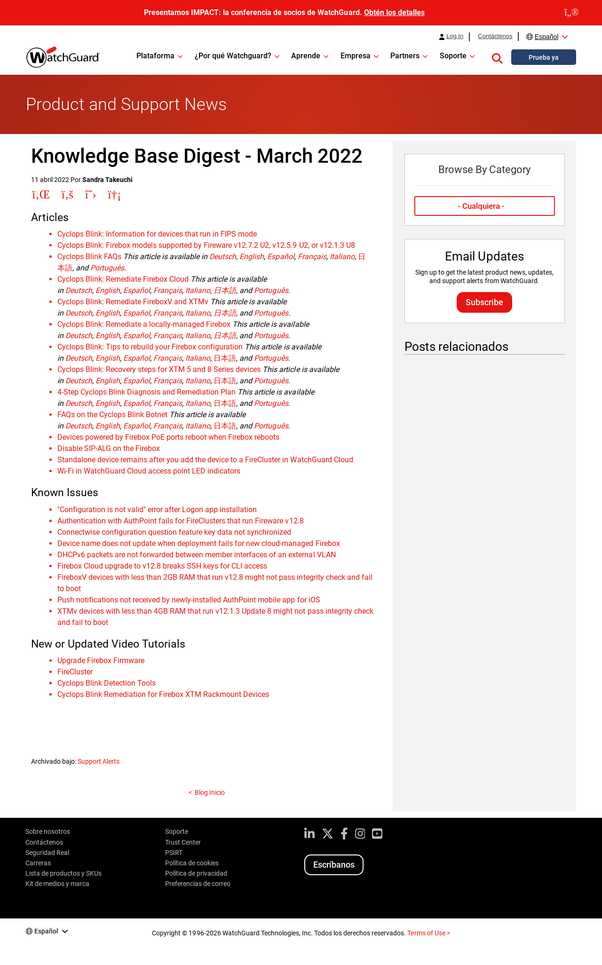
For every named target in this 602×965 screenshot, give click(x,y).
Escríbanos (334, 865)
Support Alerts (98, 761)
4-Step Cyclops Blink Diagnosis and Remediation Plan (146, 392)
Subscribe (484, 302)
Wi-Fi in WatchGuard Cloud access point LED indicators (149, 471)
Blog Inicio (210, 792)
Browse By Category (484, 169)
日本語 (225, 358)
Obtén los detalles (394, 12)
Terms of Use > (428, 933)
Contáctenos (495, 36)
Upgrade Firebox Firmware (100, 660)
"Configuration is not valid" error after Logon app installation (157, 509)
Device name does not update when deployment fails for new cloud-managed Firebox (198, 543)
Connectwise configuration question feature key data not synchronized (174, 532)
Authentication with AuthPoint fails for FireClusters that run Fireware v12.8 (180, 520)
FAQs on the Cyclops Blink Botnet (112, 414)
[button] (497, 57)
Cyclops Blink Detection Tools (106, 683)
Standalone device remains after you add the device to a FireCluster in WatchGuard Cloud (205, 459)
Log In (454, 36)
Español (547, 36)
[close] (572, 12)
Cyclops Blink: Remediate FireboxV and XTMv (133, 301)
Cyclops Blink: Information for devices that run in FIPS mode (157, 233)
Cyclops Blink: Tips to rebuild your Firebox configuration (150, 346)
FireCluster (75, 671)
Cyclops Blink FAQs (89, 256)
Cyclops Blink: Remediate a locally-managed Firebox (144, 324)
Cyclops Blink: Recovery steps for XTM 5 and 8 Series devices (159, 369)
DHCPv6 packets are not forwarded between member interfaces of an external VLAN (196, 554)
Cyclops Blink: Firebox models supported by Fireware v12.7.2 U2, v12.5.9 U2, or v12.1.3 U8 (206, 245)
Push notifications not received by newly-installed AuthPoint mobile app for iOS (188, 599)
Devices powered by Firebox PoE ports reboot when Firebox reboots (168, 437)
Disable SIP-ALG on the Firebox (108, 448)
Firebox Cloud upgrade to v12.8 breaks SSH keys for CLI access (162, 566)
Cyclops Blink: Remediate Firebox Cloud (123, 279)
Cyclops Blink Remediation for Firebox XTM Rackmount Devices (163, 694)
